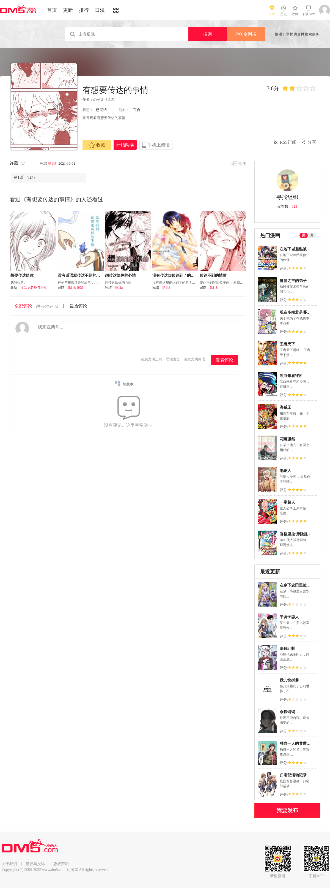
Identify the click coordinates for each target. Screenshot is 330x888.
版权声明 (61, 864)
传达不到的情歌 (213, 275)
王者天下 (287, 344)
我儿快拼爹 (289, 680)
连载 (19, 163)
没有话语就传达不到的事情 (81, 275)
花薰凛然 (287, 439)
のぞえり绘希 (104, 99)
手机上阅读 (159, 145)
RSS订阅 (288, 142)
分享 (311, 142)
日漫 (100, 10)
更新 (68, 10)
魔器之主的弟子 (293, 281)
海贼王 (285, 407)
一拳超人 (287, 502)
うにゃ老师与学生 (33, 287)
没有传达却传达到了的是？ (175, 275)
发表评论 (224, 360)
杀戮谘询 (287, 712)
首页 (52, 10)
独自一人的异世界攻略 (299, 744)
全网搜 (246, 34)
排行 (84, 10)
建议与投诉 (35, 864)
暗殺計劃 (287, 649)
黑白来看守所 (291, 376)
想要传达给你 (22, 275)
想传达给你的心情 (120, 275)
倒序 (242, 164)
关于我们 (9, 864)
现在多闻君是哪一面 (297, 312)
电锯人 (285, 471)
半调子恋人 (289, 617)
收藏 (97, 145)
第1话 (53, 163)
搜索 (207, 34)
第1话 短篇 (75, 287)
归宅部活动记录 (293, 775)
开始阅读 (125, 144)
